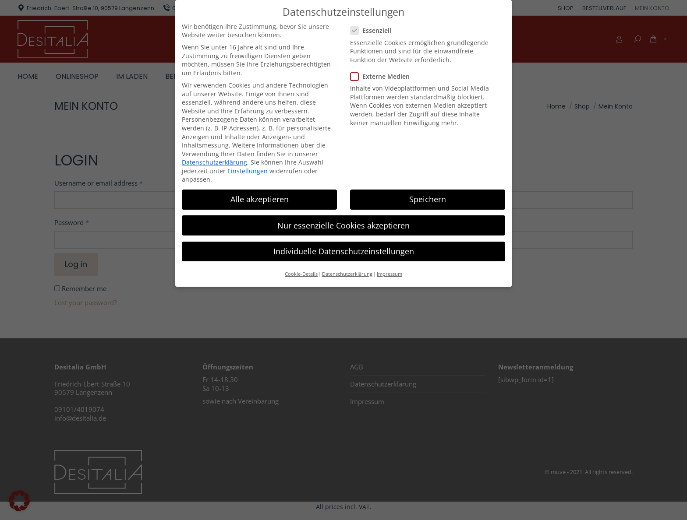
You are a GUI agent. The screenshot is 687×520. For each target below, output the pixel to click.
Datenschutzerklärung (214, 162)
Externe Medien (382, 76)
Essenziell (373, 30)
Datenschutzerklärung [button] (347, 274)
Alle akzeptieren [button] (259, 199)
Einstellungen (247, 170)
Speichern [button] (427, 199)
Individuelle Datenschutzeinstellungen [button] (343, 251)
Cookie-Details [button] (301, 274)
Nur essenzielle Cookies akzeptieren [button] (343, 225)
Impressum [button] (389, 274)
